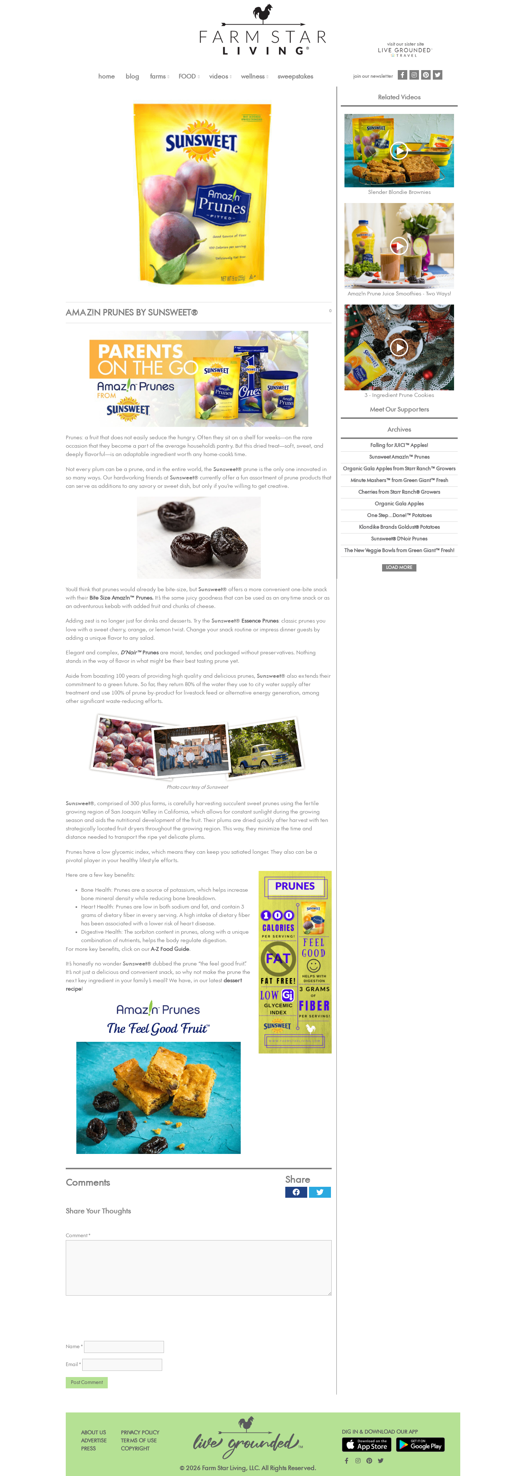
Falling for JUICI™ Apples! (399, 445)
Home (106, 76)
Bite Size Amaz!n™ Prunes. (121, 598)
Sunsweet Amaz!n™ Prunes (399, 457)
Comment (78, 1236)
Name (74, 1347)
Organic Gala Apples (399, 504)
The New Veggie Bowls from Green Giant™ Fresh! (399, 551)
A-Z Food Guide (170, 949)
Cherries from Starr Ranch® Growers (399, 492)
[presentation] (121, 1315)
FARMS (157, 76)
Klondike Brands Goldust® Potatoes (399, 527)
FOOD (187, 76)
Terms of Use (139, 1441)
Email (73, 1365)
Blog (132, 76)
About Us (93, 1433)
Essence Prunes (259, 621)
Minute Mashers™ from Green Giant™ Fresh (399, 480)
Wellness (252, 76)
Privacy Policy (140, 1433)
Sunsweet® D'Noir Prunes (399, 539)
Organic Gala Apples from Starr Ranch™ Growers (399, 469)
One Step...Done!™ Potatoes (399, 516)
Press (88, 1449)
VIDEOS (218, 76)
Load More (399, 567)
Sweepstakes (295, 76)
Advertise (94, 1441)
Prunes (140, 653)
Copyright (135, 1449)
